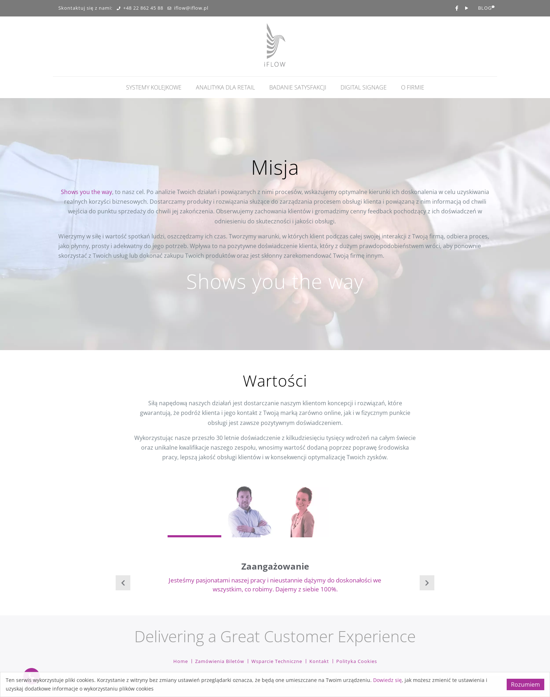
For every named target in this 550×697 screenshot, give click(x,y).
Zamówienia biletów (219, 661)
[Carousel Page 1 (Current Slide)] (194, 510)
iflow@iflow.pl (188, 8)
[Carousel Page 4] (355, 510)
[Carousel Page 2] (248, 510)
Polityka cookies (356, 661)
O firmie (412, 87)
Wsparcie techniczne (276, 661)
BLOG (485, 8)
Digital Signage (364, 87)
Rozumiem (525, 684)
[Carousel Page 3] (302, 510)
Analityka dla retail (225, 87)
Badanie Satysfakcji (297, 87)
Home (180, 661)
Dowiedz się (387, 680)
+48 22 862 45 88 (140, 8)
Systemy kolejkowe (154, 87)
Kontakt (319, 661)
